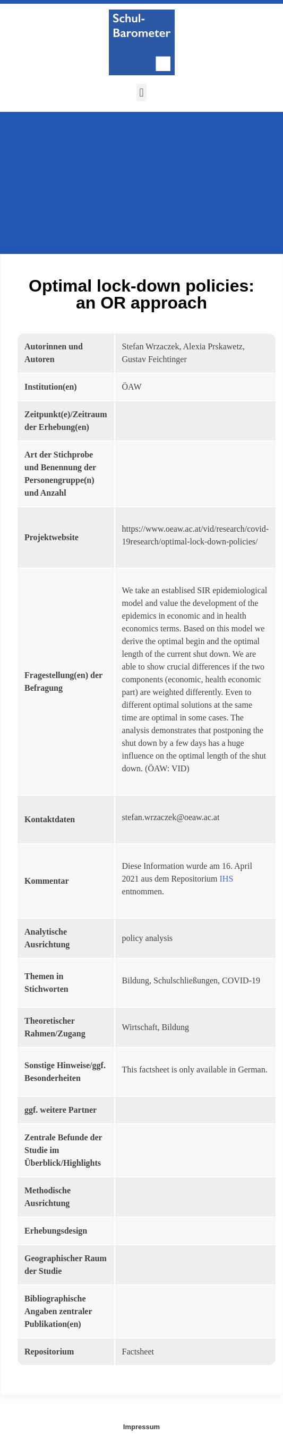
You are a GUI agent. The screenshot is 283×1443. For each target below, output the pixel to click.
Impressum (141, 1427)
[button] (141, 92)
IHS (227, 878)
